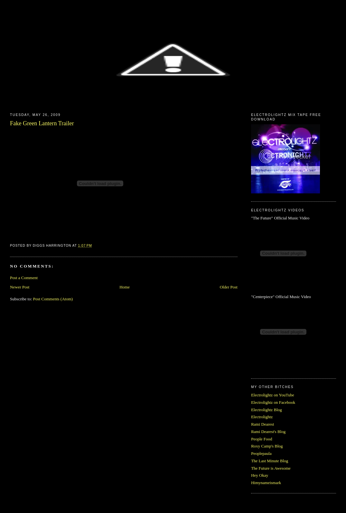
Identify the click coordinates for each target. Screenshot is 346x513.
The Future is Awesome (271, 468)
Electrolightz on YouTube (272, 395)
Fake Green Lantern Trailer (42, 123)
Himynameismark (266, 482)
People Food (261, 439)
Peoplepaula (261, 453)
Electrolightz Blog (266, 409)
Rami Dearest (262, 424)
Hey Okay (259, 475)
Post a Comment (24, 277)
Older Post (229, 287)
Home (124, 287)
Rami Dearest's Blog (268, 431)
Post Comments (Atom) (53, 298)
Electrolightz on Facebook (273, 402)
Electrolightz (262, 416)
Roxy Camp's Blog (267, 446)
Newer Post (19, 287)
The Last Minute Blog (269, 460)
